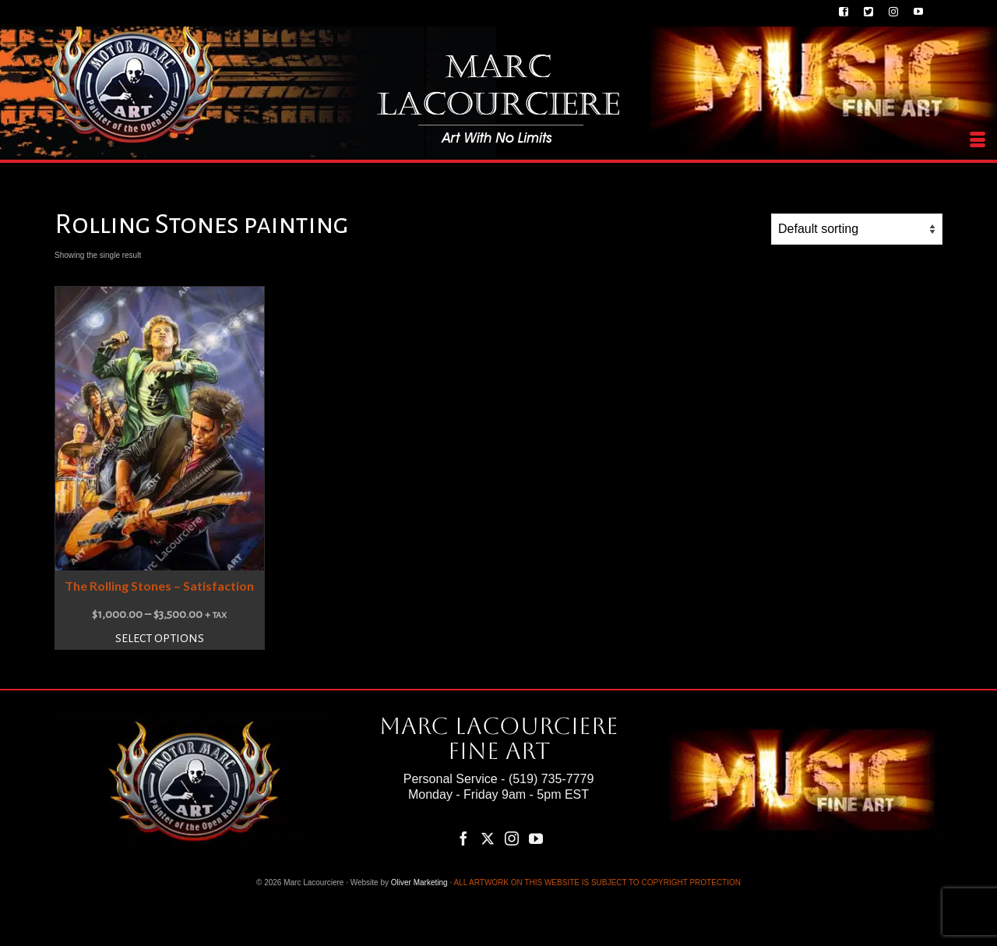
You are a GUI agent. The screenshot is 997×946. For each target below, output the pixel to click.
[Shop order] (856, 229)
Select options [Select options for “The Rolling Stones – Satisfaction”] (159, 638)
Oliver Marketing (419, 882)
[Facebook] (463, 838)
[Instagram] (512, 838)
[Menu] (977, 140)
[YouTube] (536, 838)
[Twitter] (487, 838)
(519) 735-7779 (551, 778)
